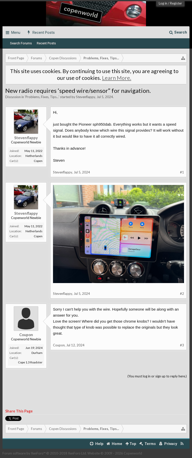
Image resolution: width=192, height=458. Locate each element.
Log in (163, 3)
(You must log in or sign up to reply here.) (157, 376)
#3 (182, 345)
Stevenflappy (85, 97)
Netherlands (34, 156)
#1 (182, 172)
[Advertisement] (96, 393)
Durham (37, 353)
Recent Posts (46, 43)
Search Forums (21, 43)
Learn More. (116, 78)
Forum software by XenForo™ (44, 453)
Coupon (26, 334)
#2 (182, 294)
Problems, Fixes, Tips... (42, 97)
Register (176, 3)
